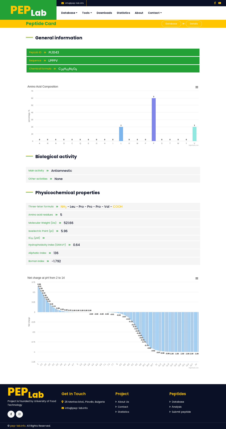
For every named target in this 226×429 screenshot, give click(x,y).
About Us (122, 402)
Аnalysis (175, 407)
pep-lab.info (18, 426)
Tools (86, 13)
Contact (154, 13)
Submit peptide (180, 412)
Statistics (123, 13)
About (139, 13)
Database (68, 13)
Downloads (104, 13)
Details (194, 23)
